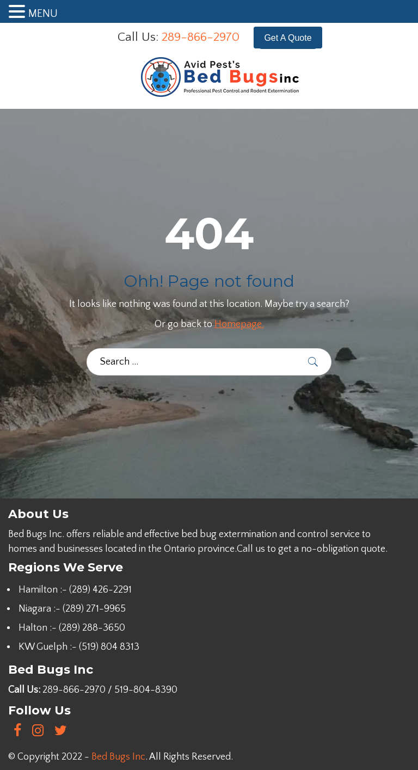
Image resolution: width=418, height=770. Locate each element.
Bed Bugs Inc (118, 756)
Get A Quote (287, 37)
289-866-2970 (200, 37)
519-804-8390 (145, 690)
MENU (43, 14)
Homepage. (239, 324)
